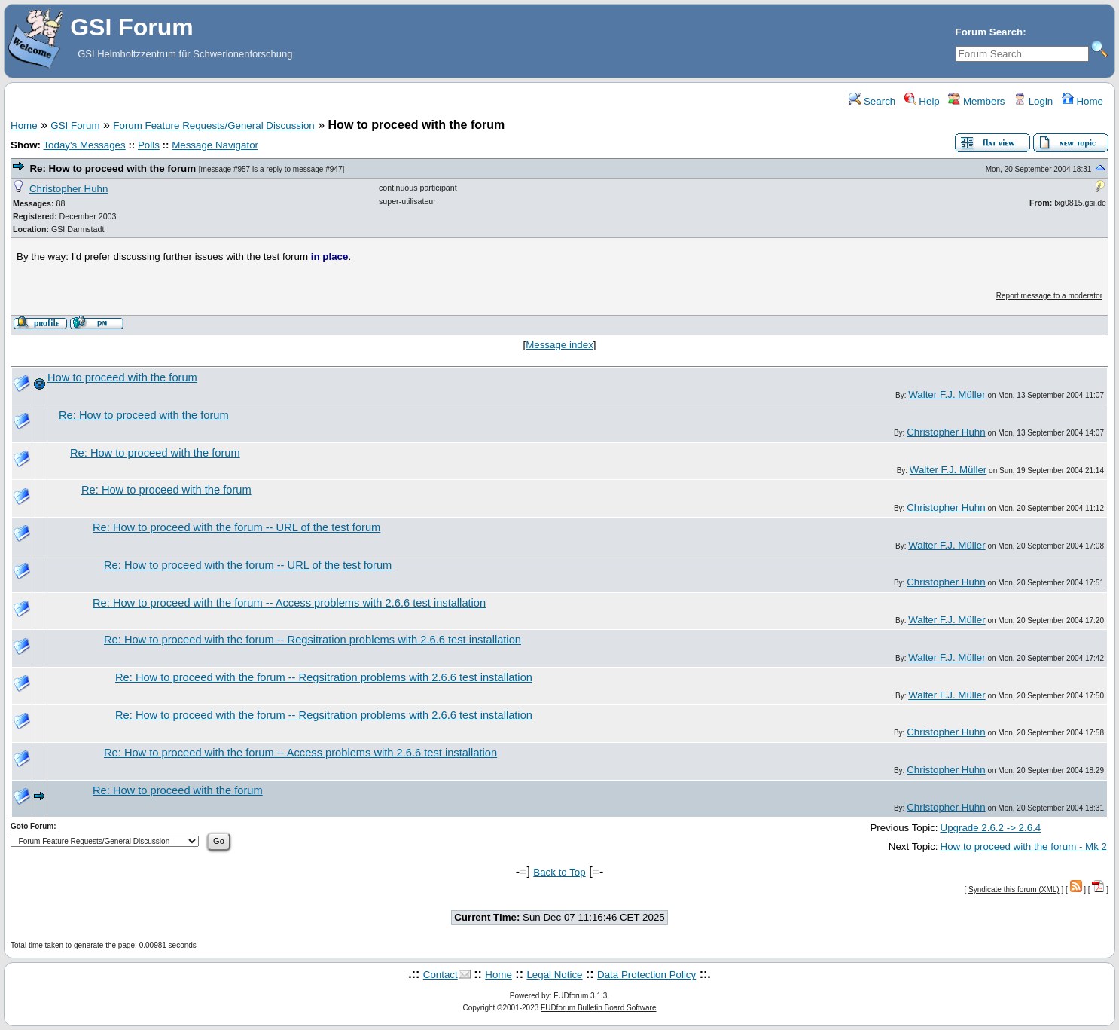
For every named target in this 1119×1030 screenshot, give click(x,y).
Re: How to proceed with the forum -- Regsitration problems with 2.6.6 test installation (312, 640)
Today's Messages (84, 145)
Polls (149, 145)
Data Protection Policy (646, 974)
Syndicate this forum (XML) (1014, 889)
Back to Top (559, 872)
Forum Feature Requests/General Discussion (213, 125)
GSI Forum (74, 125)
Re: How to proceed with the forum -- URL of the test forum (236, 527)
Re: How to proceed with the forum (112, 168)
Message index (559, 344)
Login (1033, 101)
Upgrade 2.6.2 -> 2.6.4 (991, 827)
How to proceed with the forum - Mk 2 (1024, 846)
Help (922, 101)
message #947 (318, 169)
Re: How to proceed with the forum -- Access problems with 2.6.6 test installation (289, 603)
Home (1082, 101)
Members (976, 101)
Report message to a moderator (1049, 296)
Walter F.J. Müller (946, 394)
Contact (440, 974)
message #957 (226, 169)
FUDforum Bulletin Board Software (598, 1008)
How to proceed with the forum (122, 377)
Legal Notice (554, 974)
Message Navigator (215, 145)
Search (872, 101)
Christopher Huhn (68, 188)
